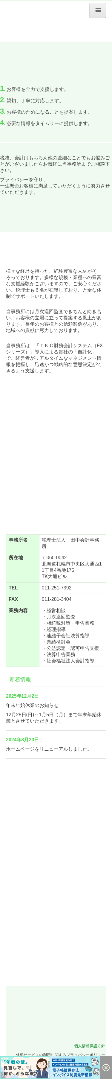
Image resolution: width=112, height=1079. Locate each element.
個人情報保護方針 (89, 1046)
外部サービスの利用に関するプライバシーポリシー (60, 1055)
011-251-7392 (57, 587)
